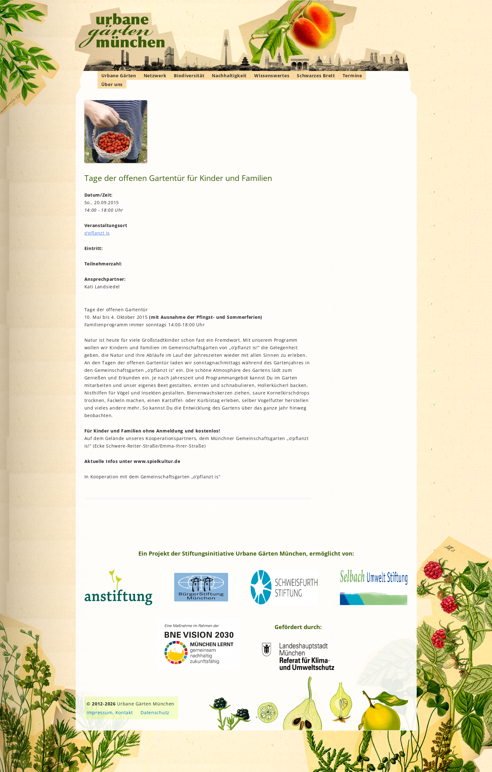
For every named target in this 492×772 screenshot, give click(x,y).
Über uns (112, 84)
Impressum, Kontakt (110, 712)
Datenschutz (155, 712)
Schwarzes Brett (316, 76)
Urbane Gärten (118, 76)
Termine (352, 76)
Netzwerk (155, 76)
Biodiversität (189, 76)
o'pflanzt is (97, 233)
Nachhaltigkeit (229, 76)
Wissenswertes (271, 76)
